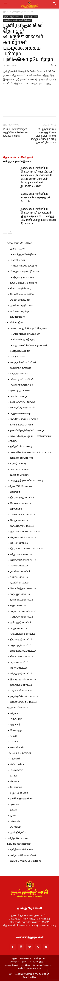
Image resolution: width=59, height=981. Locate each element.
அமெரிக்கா (16, 770)
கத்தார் (13, 810)
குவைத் (14, 804)
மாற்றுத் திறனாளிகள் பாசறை (26, 480)
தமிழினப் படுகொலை (22, 849)
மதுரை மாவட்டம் (19, 662)
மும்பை (14, 736)
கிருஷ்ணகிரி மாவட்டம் (23, 537)
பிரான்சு (14, 781)
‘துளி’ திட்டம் (39, 958)
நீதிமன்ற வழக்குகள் (21, 311)
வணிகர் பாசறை (19, 475)
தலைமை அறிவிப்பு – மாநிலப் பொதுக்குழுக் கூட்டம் (35, 197)
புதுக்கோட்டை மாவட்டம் (23, 651)
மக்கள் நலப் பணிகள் (22, 379)
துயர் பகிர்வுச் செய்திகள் (23, 283)
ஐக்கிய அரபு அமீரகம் (21, 798)
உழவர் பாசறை (18, 463)
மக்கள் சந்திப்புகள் (20, 300)
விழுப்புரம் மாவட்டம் (21, 554)
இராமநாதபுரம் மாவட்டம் (23, 679)
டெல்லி (14, 742)
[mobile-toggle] (5, 4)
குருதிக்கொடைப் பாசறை (24, 419)
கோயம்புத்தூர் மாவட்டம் (23, 588)
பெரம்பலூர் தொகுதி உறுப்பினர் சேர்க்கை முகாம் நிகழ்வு (15, 133)
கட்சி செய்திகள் (15, 322)
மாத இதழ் (25, 965)
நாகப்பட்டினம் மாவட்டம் (22, 634)
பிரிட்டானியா (17, 764)
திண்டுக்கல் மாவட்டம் (21, 600)
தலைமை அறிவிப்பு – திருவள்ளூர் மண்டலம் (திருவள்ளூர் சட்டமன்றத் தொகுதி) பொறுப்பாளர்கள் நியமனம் (38, 216)
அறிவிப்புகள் (17, 260)
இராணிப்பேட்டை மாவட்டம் (24, 531)
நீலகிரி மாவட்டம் (19, 583)
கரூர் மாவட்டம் (18, 605)
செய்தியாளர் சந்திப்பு (22, 294)
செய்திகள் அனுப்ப (37, 962)
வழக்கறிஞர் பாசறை (21, 458)
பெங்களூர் (16, 730)
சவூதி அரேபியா (19, 793)
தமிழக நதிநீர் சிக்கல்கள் (23, 855)
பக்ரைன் (15, 821)
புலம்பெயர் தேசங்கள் (19, 753)
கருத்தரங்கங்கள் (19, 373)
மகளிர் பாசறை (18, 396)
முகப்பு (6, 11)
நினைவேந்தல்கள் (20, 368)
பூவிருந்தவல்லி (31, 16)
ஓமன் (13, 815)
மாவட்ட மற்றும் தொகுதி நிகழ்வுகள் (17, 20)
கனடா (13, 776)
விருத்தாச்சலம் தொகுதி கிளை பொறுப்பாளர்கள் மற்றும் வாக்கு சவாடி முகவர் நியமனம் (43, 136)
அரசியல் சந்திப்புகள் (21, 305)
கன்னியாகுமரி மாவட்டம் (23, 702)
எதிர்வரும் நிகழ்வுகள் (25, 266)
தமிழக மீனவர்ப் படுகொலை (25, 861)
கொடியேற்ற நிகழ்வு (24, 339)
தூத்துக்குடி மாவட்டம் (21, 685)
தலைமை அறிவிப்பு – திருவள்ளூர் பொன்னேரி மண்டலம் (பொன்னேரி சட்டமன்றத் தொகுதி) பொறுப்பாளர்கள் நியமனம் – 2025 (37, 177)
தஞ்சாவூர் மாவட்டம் (20, 645)
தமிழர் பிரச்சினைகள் (19, 844)
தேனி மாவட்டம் (18, 668)
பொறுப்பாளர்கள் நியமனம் (25, 271)
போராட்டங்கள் (18, 356)
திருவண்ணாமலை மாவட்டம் (26, 549)
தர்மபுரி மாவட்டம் (19, 543)
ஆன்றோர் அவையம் (21, 385)
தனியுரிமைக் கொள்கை (29, 968)
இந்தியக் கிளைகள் (17, 707)
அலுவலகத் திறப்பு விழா (26, 334)
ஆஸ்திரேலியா (18, 832)
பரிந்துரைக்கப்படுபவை (17, 161)
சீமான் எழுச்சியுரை (20, 288)
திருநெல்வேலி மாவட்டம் (24, 696)
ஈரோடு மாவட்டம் (19, 577)
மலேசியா (15, 827)
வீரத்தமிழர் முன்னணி (22, 408)
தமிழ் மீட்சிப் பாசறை (21, 446)
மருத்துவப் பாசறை (20, 413)
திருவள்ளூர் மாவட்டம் (13, 16)
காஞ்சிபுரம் (16, 509)
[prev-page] (5, 232)
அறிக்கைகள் (17, 249)
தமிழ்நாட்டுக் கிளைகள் (22, 11)
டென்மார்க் (16, 787)
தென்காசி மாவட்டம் (20, 690)
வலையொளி (11, 965)
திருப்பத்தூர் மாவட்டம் (22, 526)
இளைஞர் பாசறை (20, 390)
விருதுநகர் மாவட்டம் (21, 673)
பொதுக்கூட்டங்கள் (20, 351)
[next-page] (10, 232)
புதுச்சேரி (15, 492)
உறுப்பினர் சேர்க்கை (21, 958)
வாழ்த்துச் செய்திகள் (24, 254)
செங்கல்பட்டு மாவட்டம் (22, 514)
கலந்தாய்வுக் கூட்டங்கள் (23, 362)
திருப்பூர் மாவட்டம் (20, 594)
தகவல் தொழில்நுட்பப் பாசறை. (27, 430)
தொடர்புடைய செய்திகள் (18, 157)
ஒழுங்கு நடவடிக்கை (24, 277)
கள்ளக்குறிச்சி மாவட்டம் (23, 560)
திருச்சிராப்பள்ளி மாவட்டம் (24, 611)
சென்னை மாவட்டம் (21, 503)
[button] (54, 4)
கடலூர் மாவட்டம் (19, 628)
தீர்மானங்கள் (17, 317)
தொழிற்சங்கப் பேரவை (23, 402)
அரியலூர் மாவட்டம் (20, 622)
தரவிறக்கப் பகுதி (18, 962)
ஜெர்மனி (15, 759)
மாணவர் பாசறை (20, 469)
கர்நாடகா (15, 713)
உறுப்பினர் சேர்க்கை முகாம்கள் (30, 345)
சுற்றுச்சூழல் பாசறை (21, 425)
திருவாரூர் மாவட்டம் (21, 639)
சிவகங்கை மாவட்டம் (21, 656)
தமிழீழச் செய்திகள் (17, 838)
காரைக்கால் (16, 747)
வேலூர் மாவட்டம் (19, 520)
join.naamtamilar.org (46, 925)
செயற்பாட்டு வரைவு (42, 965)
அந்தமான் (16, 719)
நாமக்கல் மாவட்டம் (20, 571)
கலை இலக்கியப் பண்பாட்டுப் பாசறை (30, 452)
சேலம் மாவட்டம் (19, 566)
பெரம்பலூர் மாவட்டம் (21, 617)
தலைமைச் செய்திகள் (19, 243)
